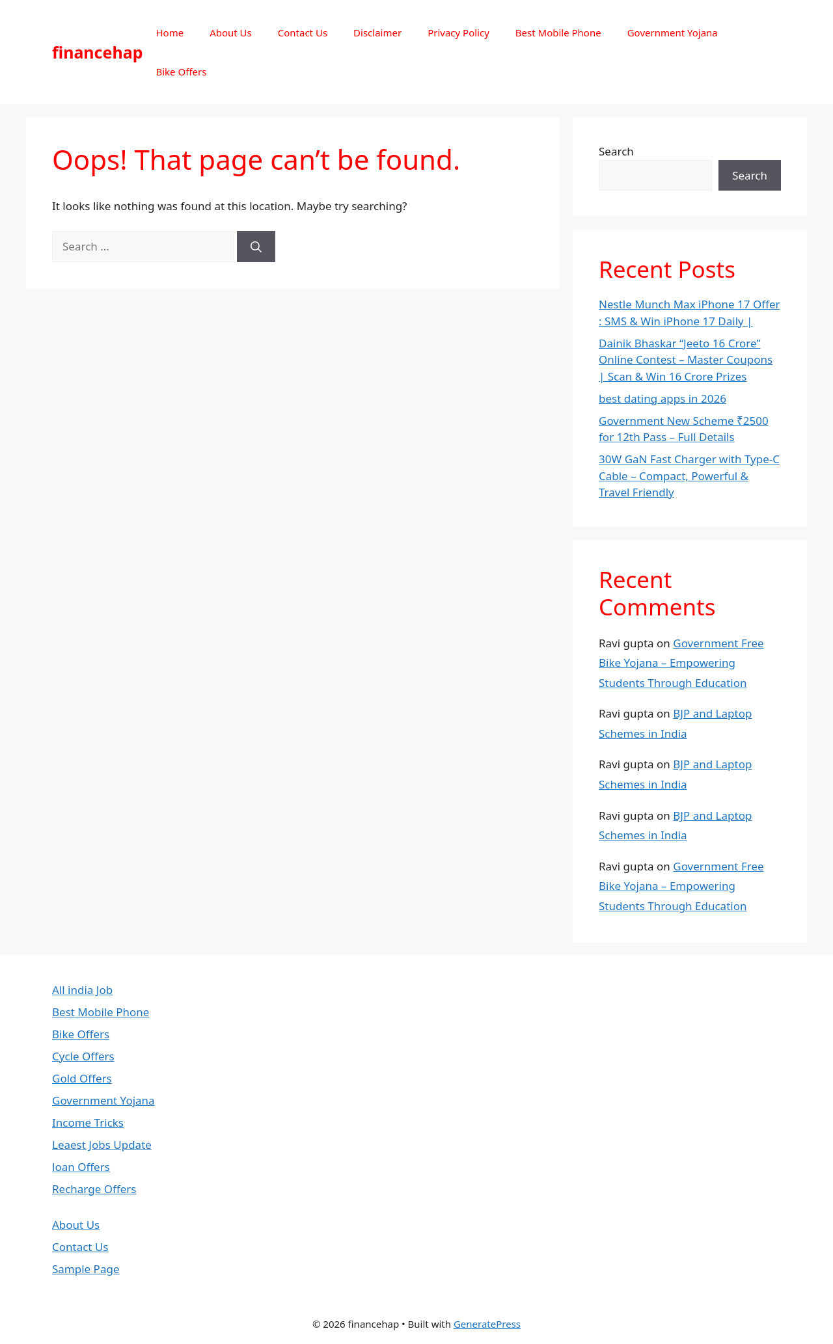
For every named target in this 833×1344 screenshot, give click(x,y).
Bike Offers (181, 71)
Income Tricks (88, 1122)
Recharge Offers (94, 1188)
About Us (231, 32)
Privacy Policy (458, 32)
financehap (97, 52)
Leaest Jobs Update (102, 1144)
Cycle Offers (83, 1056)
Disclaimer (377, 32)
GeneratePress (487, 1323)
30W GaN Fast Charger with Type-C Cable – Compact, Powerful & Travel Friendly (689, 475)
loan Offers (81, 1166)
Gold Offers (82, 1078)
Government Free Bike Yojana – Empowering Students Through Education (681, 663)
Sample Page (85, 1268)
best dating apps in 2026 (662, 398)
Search (616, 151)
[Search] (256, 246)
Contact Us (302, 32)
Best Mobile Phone (558, 32)
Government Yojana (672, 32)
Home (170, 32)
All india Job (82, 989)
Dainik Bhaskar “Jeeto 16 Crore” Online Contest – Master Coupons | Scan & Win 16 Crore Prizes (685, 360)
